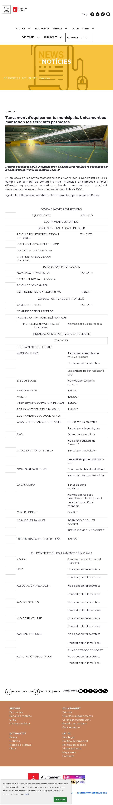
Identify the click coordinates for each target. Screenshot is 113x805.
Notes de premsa (20, 744)
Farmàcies (16, 712)
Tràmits (67, 712)
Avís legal (68, 737)
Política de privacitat (75, 740)
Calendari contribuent (76, 719)
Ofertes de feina (19, 723)
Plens (13, 748)
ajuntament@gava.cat (92, 792)
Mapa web (69, 752)
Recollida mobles (20, 715)
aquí (26, 794)
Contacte (68, 755)
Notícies (14, 740)
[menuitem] (24, 28)
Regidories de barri (74, 723)
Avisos (13, 737)
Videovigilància (72, 748)
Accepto (60, 799)
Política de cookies (74, 744)
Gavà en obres (71, 727)
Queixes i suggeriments (77, 715)
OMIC (12, 719)
